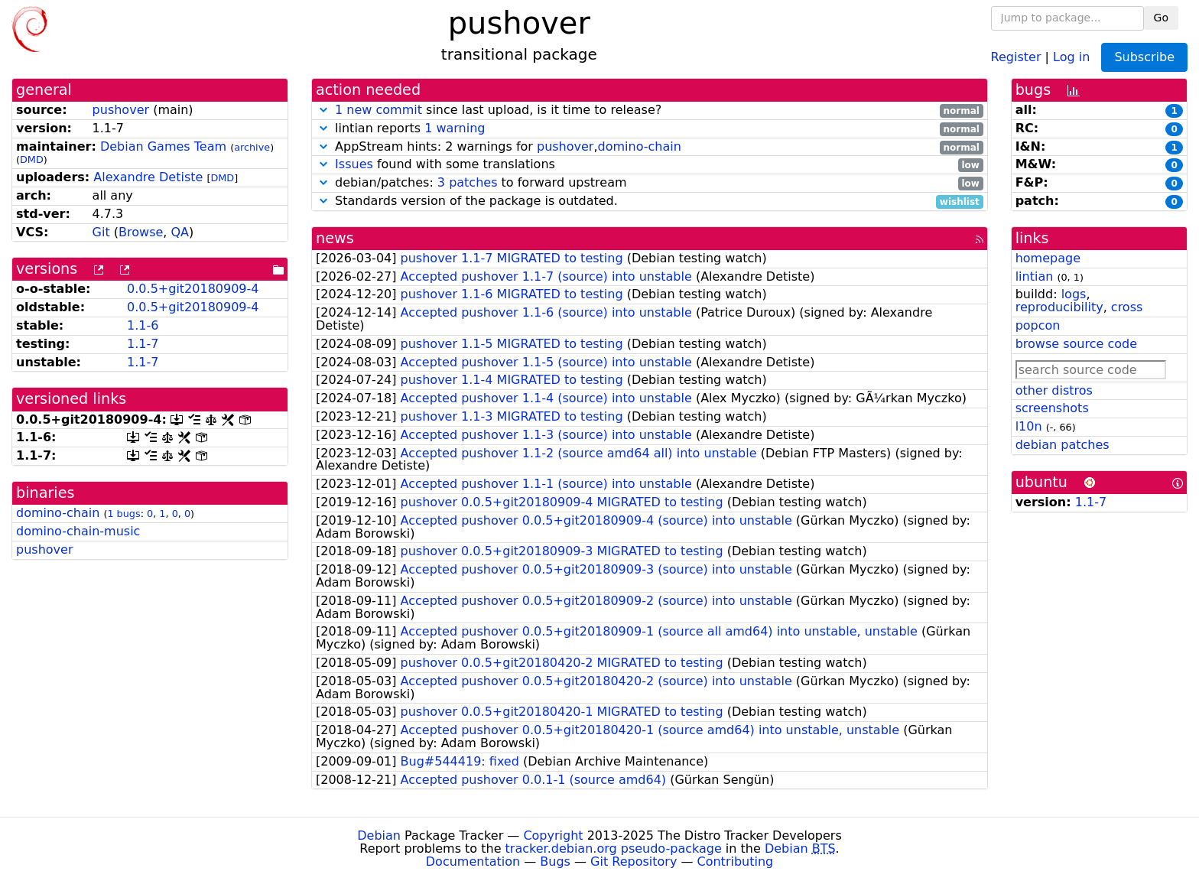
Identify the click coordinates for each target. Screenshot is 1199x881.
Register (1016, 56)
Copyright (553, 835)
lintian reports (649, 128)
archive (252, 147)
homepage (1047, 258)
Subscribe (1144, 57)
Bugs (555, 861)
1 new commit (378, 109)
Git (101, 232)
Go (1161, 17)
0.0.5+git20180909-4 (192, 288)
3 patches (467, 182)
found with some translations (649, 164)
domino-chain (57, 513)
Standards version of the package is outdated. (649, 201)
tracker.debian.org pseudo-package (613, 848)
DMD (32, 159)
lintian (1034, 276)
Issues (354, 164)
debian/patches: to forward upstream (649, 183)
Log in (1071, 56)
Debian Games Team (163, 146)
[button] (323, 109)
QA (180, 232)
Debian (379, 835)
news (335, 238)
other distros (1054, 390)
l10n (1028, 426)
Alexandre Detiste (148, 177)
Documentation (473, 861)
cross (1126, 307)
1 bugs (123, 513)
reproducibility (1059, 307)
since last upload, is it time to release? (649, 110)
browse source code (1076, 343)
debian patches (1062, 444)
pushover (121, 109)
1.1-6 (142, 325)
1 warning (454, 128)
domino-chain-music (78, 531)
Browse (141, 232)
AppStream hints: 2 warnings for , (649, 147)
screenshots (1052, 408)
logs (1074, 294)
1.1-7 (142, 343)
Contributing (735, 861)
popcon (1038, 325)
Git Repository (633, 861)
